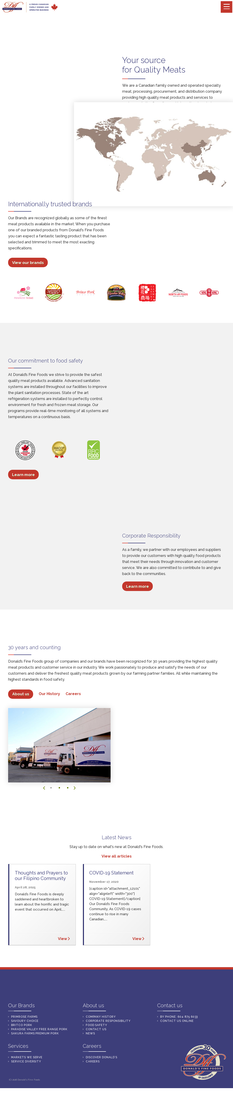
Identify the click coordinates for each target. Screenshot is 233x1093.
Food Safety (96, 1023)
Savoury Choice (24, 1018)
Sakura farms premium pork (35, 1031)
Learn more (23, 475)
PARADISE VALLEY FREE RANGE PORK (39, 1027)
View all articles (117, 857)
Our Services (134, 133)
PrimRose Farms (24, 1014)
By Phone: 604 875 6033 (179, 1014)
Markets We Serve (171, 133)
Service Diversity (138, 138)
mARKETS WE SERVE (26, 1055)
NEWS (90, 1031)
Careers (73, 695)
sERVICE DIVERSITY (26, 1059)
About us (20, 695)
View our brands (28, 263)
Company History (101, 1014)
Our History (49, 695)
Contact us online (176, 1018)
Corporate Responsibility (108, 1018)
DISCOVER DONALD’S (101, 1055)
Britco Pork (21, 1023)
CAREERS (93, 1059)
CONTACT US (96, 1027)
